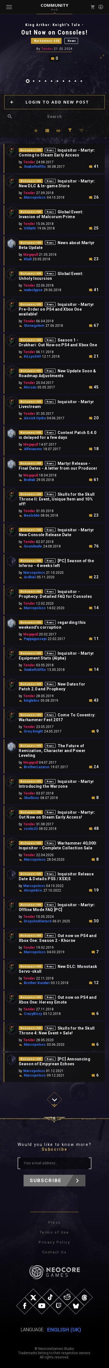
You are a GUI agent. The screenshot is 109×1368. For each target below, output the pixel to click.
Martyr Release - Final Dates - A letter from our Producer (58, 466)
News (72, 41)
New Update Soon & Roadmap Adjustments (57, 373)
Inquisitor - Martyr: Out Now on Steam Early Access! (57, 814)
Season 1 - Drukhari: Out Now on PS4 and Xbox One (58, 342)
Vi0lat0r (30, 228)
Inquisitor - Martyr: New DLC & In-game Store (57, 183)
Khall (28, 259)
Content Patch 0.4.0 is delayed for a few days (57, 435)
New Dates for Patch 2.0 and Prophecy (52, 686)
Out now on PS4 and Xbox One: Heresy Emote (58, 999)
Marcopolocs (35, 197)
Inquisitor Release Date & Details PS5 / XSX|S (56, 876)
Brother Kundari (37, 983)
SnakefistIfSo (35, 167)
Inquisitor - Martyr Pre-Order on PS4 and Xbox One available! (56, 309)
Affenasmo (33, 449)
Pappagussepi (35, 639)
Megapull (30, 255)
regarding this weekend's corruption (52, 625)
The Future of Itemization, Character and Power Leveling (52, 751)
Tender (47, 48)
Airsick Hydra (35, 418)
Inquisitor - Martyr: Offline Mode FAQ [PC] (57, 907)
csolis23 (31, 829)
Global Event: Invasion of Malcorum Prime (51, 214)
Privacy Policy (54, 1242)
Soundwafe (33, 546)
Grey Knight (33, 731)
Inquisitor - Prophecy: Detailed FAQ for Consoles (55, 594)
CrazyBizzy (33, 1014)
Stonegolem (34, 326)
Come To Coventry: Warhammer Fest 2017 (57, 717)
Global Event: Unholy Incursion (51, 276)
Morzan (30, 387)
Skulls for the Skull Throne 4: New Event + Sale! (57, 1030)
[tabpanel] (54, 42)
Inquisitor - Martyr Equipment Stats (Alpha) (56, 655)
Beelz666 (31, 515)
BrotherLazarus (36, 767)
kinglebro (31, 701)
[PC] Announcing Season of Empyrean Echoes (54, 1061)
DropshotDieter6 (37, 921)
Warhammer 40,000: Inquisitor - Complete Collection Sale (58, 845)
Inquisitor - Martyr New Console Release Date (56, 532)
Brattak (29, 480)
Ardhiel (30, 577)
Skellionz (31, 798)
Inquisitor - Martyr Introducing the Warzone (56, 784)
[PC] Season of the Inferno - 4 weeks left (56, 563)
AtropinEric (33, 890)
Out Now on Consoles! (54, 32)
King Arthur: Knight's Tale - (54, 25)
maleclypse (33, 290)
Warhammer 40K (47, 41)
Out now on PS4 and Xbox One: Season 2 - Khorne (58, 938)
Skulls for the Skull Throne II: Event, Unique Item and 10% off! (57, 499)
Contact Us (54, 1252)
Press (54, 1223)
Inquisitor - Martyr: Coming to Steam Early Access (57, 152)
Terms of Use (54, 1232)
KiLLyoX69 (32, 356)
